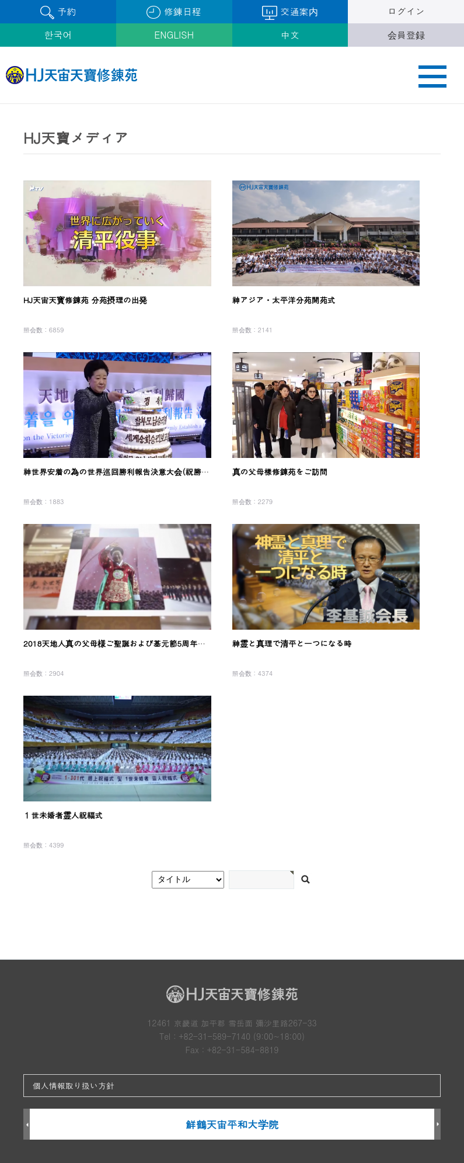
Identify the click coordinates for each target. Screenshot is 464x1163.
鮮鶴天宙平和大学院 (232, 1124)
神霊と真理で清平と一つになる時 (292, 643)
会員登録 (406, 34)
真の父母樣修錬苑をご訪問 (280, 471)
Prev (26, 1125)
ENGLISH (174, 34)
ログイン (406, 11)
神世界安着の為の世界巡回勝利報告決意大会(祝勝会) (117, 471)
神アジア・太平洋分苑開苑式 (284, 299)
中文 (290, 34)
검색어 (0, 104)
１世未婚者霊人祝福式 (63, 815)
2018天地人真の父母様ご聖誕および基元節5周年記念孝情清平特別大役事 (154, 643)
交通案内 (290, 12)
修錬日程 (173, 12)
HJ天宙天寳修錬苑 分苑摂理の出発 (85, 299)
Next (437, 1125)
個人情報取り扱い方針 (73, 1085)
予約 (58, 12)
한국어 (58, 34)
